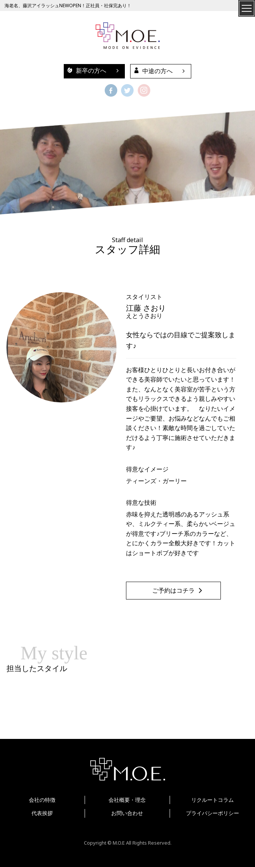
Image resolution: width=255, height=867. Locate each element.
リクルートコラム (212, 799)
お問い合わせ (127, 813)
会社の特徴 (42, 799)
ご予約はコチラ (173, 590)
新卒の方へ (85, 70)
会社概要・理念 (127, 799)
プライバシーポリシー (212, 813)
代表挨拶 (42, 813)
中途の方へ (152, 70)
